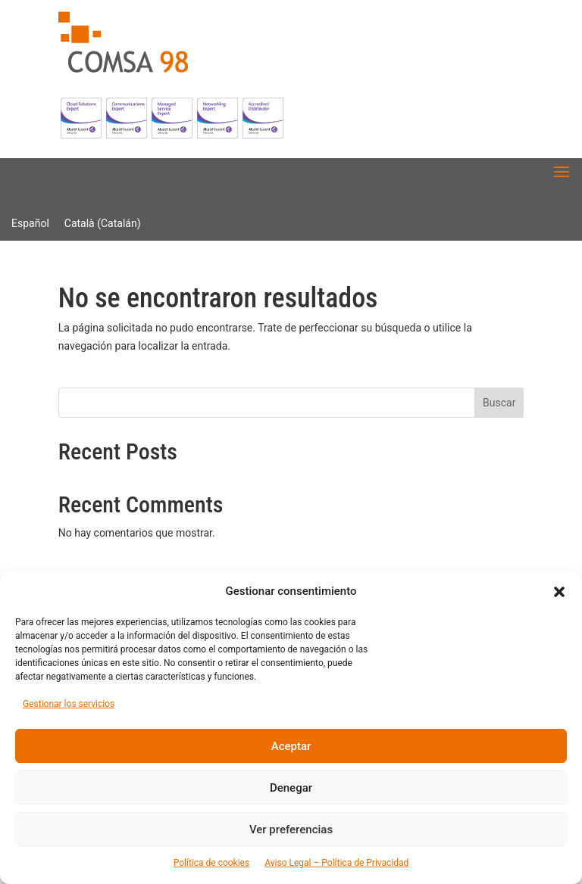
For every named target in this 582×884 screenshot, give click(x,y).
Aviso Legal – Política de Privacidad (336, 863)
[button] (559, 591)
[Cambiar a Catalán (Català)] (103, 223)
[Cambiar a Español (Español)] (30, 223)
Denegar (291, 788)
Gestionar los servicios (68, 704)
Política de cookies (212, 863)
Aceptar (291, 746)
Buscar (499, 403)
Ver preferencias (291, 829)
